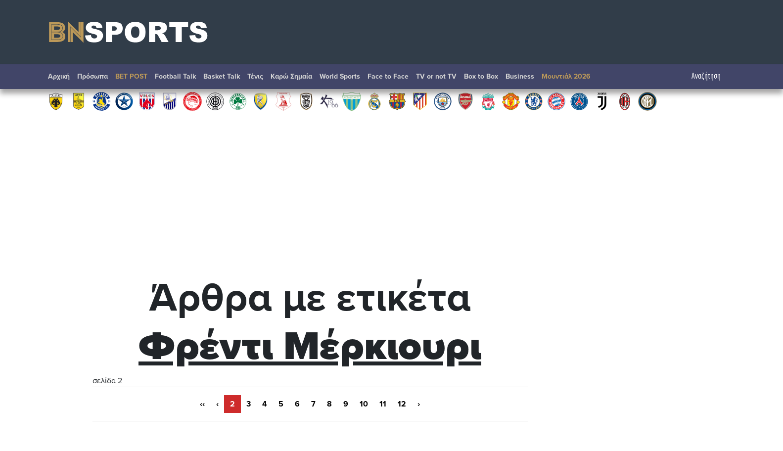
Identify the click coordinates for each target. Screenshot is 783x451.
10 (364, 404)
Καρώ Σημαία (291, 76)
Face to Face (388, 76)
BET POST (131, 76)
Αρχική (59, 76)
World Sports (340, 76)
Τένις (255, 76)
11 (382, 404)
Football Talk (175, 76)
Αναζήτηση (711, 76)
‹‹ (202, 404)
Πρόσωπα (92, 76)
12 (402, 404)
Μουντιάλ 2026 (566, 76)
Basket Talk (221, 76)
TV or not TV (436, 76)
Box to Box (481, 76)
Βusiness (520, 76)
